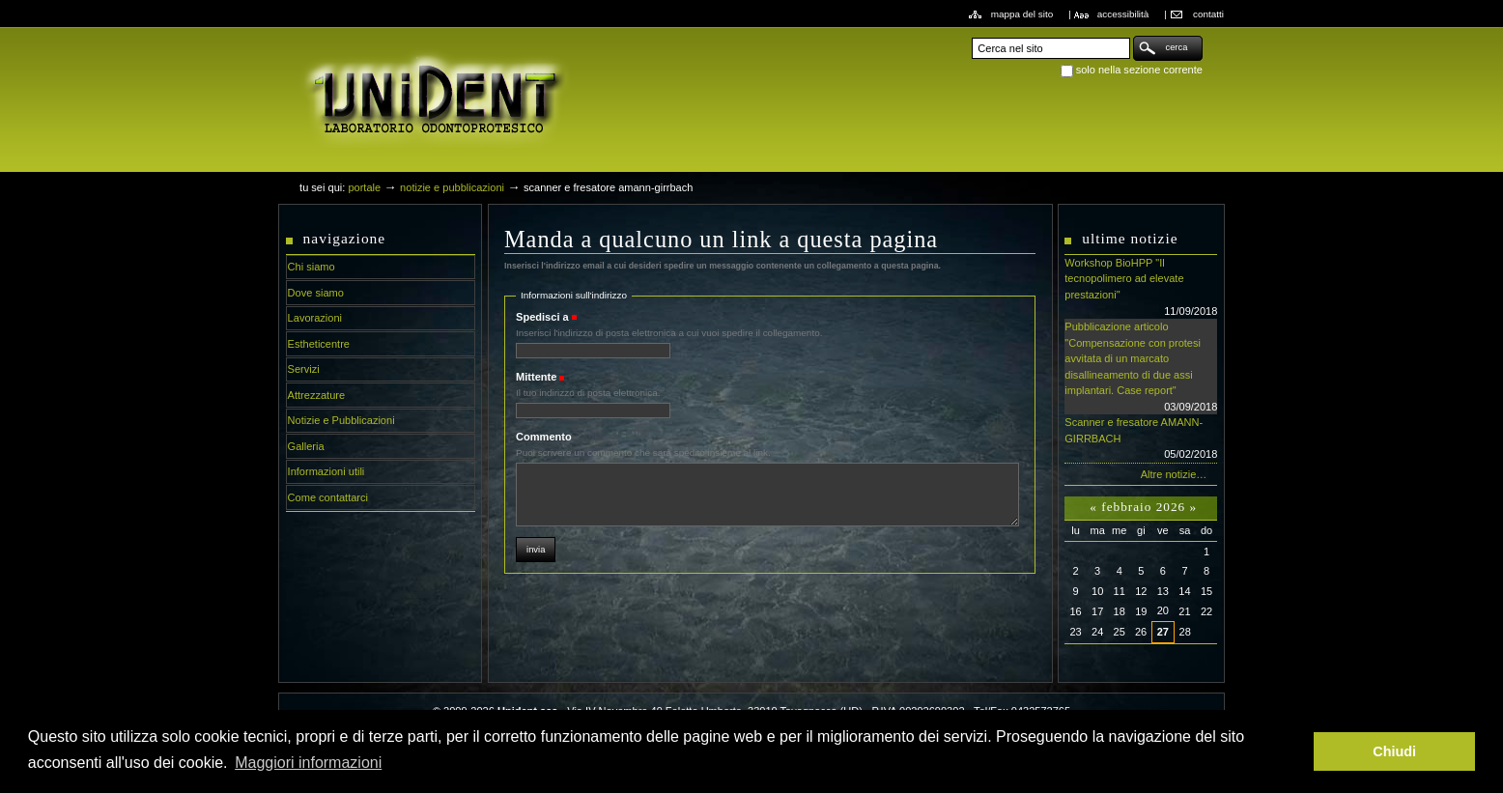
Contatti (1208, 14)
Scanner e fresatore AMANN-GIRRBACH (1140, 439)
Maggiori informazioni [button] (308, 762)
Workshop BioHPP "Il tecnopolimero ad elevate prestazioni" (1140, 288)
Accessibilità (1123, 14)
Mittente (536, 376)
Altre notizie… (1174, 474)
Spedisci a (542, 317)
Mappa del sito (1022, 14)
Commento (544, 436)
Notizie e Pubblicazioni (452, 187)
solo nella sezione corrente (1139, 69)
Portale (364, 187)
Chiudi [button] (1394, 751)
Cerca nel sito (971, 35)
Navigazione (344, 238)
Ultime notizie (1129, 238)
